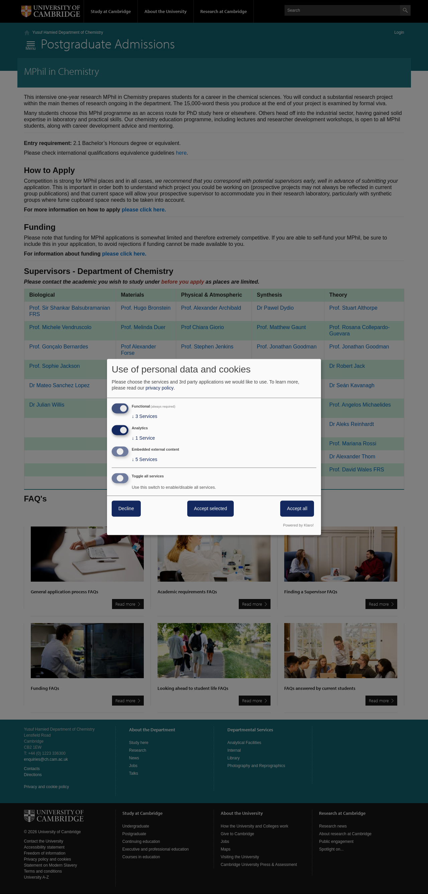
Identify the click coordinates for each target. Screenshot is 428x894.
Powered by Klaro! (298, 526)
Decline (126, 508)
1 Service (143, 438)
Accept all (297, 508)
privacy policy (159, 388)
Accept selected (210, 508)
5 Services (144, 459)
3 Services (144, 416)
